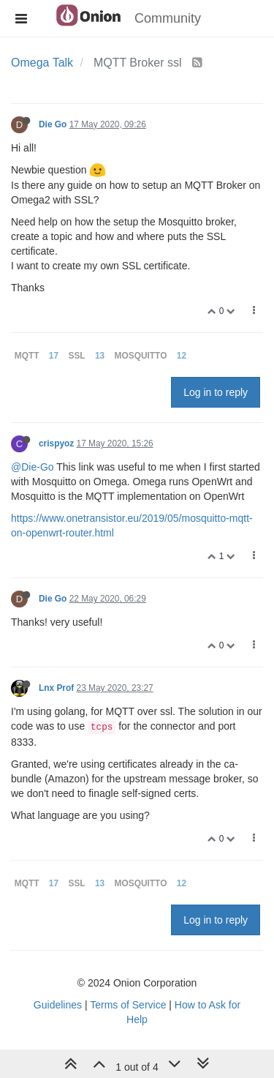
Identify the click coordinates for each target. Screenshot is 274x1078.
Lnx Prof (56, 688)
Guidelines (58, 1005)
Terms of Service (128, 1005)
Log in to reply (215, 392)
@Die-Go (32, 467)
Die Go (52, 124)
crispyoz (56, 443)
